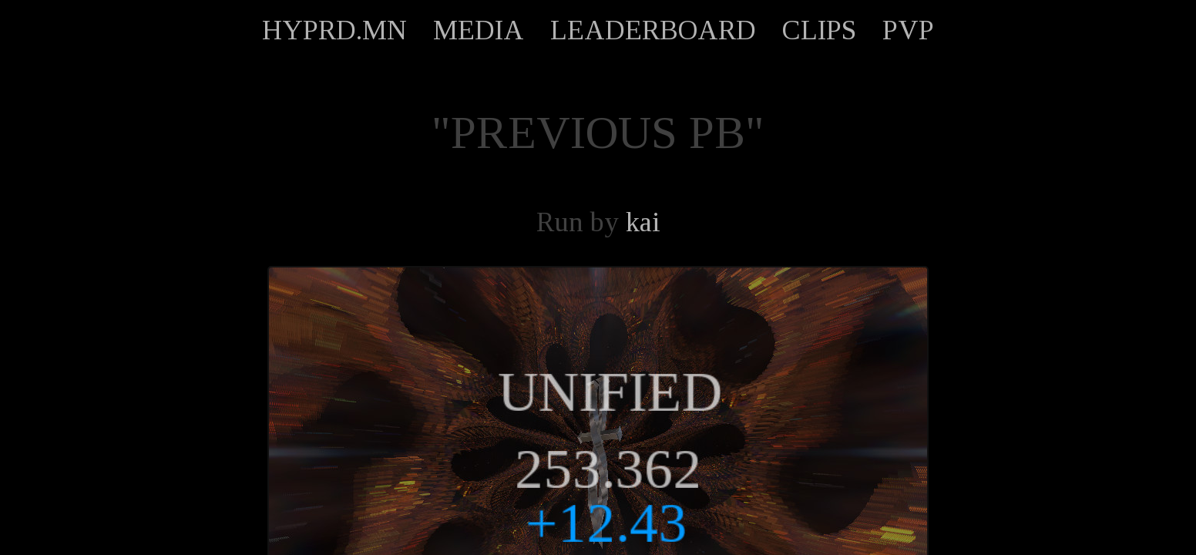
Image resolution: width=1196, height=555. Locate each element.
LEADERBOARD (653, 30)
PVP (908, 30)
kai (643, 222)
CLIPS (819, 30)
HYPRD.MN (334, 30)
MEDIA (478, 30)
